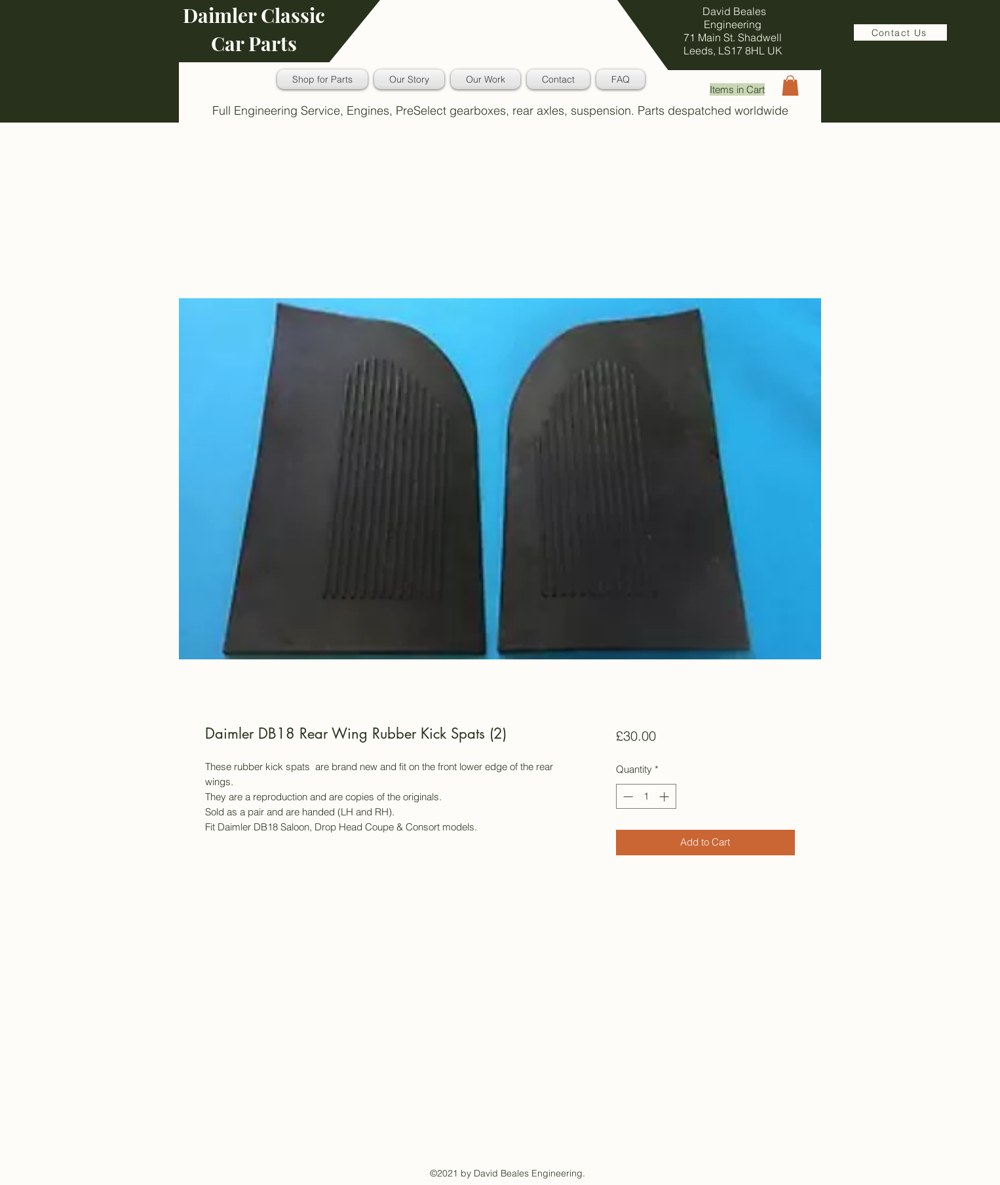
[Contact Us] (900, 32)
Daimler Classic (254, 15)
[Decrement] (627, 797)
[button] (790, 85)
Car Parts (254, 43)
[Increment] (665, 797)
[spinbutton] (646, 797)
